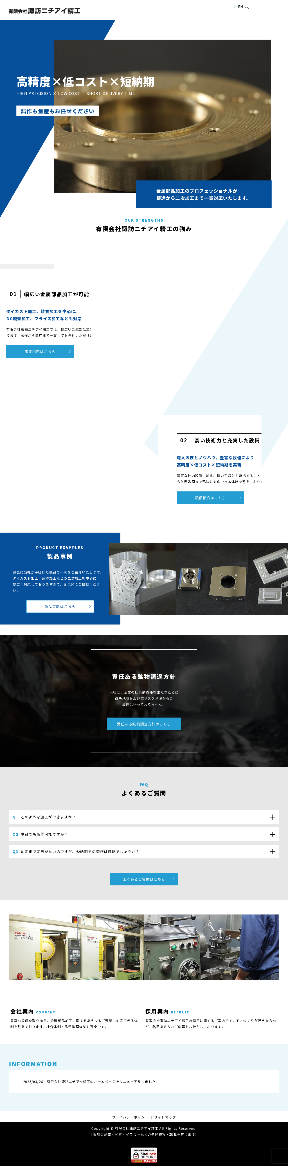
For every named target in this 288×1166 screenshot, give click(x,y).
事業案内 (143, 13)
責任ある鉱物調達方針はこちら (144, 724)
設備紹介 (168, 13)
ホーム (95, 13)
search (247, 14)
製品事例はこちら (60, 606)
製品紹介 (193, 13)
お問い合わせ (270, 13)
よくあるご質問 (223, 13)
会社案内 (118, 13)
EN (240, 6)
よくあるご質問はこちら (144, 879)
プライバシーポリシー (130, 1117)
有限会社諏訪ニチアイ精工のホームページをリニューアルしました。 (103, 1081)
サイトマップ (165, 1117)
